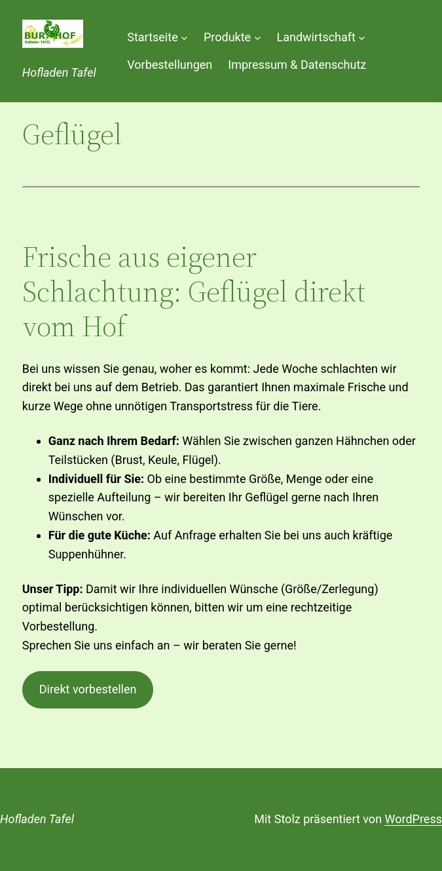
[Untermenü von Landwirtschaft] (361, 37)
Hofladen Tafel (59, 72)
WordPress (413, 819)
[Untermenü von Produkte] (257, 37)
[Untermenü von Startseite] (184, 37)
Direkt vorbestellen (88, 689)
